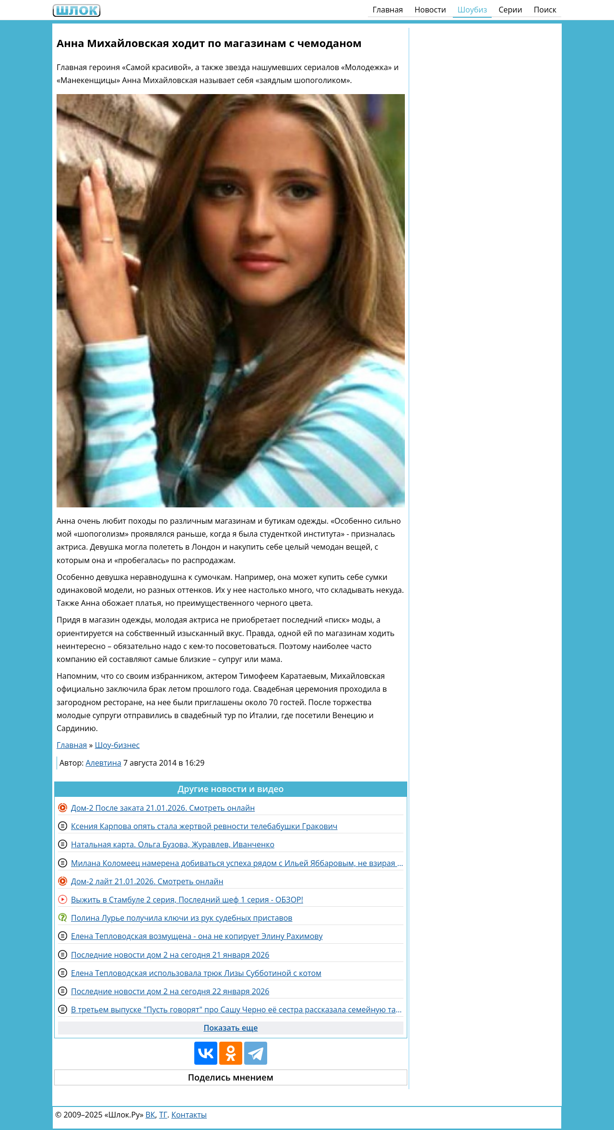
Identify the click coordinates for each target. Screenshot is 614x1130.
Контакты (189, 1114)
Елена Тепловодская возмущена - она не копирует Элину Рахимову (197, 936)
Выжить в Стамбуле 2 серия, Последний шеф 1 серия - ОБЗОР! (187, 899)
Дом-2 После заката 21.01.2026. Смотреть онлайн (163, 808)
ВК (150, 1114)
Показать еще (230, 1027)
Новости (430, 9)
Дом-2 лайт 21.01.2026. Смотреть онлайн (147, 881)
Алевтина (103, 762)
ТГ (163, 1114)
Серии (510, 9)
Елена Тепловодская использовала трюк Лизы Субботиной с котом (196, 973)
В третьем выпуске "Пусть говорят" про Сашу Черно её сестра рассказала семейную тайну (237, 1009)
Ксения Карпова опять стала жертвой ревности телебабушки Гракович (204, 826)
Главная (388, 9)
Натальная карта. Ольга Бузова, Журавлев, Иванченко (172, 844)
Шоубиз (472, 9)
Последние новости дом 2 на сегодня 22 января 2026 (170, 991)
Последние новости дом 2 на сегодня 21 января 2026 (170, 955)
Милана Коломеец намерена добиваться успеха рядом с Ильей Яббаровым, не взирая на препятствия (237, 863)
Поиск (545, 9)
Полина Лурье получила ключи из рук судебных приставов (182, 918)
